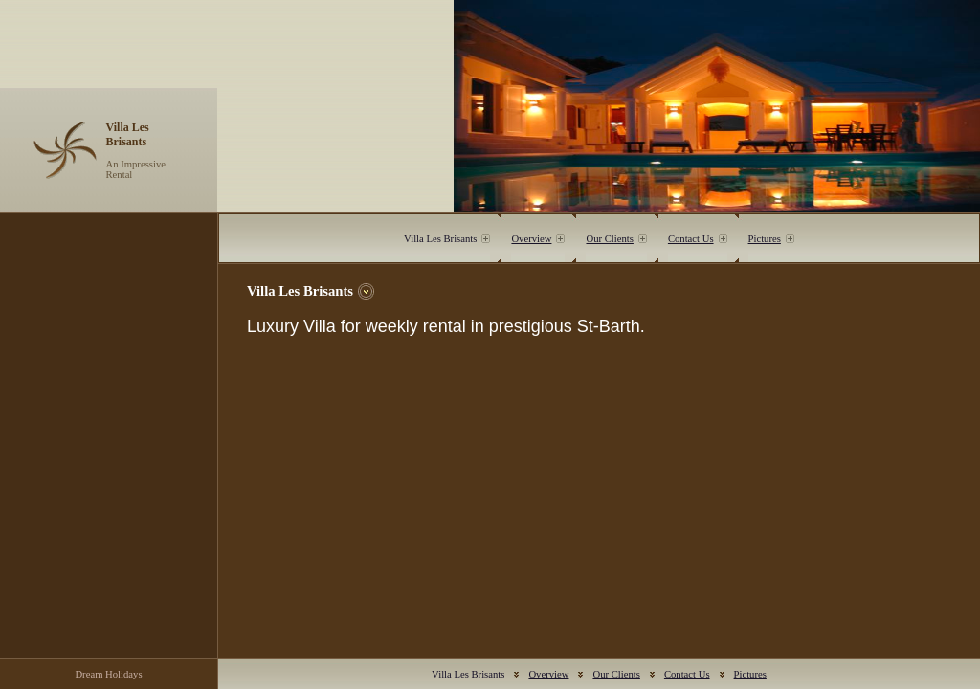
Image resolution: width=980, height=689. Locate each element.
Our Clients (609, 238)
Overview (531, 238)
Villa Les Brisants (440, 238)
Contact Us (691, 238)
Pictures (764, 238)
